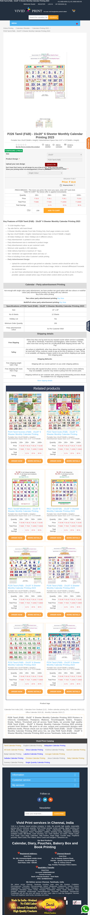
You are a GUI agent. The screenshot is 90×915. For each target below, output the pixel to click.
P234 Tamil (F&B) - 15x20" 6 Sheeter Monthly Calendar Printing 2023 (63, 663)
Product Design (12, 159)
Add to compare (59, 145)
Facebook (39, 799)
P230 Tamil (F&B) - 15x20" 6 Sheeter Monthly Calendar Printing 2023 (63, 587)
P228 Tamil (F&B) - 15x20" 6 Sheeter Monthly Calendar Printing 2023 (24, 587)
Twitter (45, 799)
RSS (50, 799)
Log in (50, 4)
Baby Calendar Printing (75, 758)
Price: (65, 182)
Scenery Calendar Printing (13, 762)
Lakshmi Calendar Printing (33, 754)
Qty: (29, 210)
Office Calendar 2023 (33, 712)
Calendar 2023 (75, 709)
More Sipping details (45, 381)
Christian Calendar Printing (35, 758)
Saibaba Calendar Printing (13, 758)
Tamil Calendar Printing (12, 745)
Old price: (67, 179)
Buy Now (60, 298)
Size (7, 154)
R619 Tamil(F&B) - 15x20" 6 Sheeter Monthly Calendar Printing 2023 (63, 510)
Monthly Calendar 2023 (53, 712)
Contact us (88, 143)
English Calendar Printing (32, 745)
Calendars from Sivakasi (33, 709)
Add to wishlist (48, 146)
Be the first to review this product (28, 147)
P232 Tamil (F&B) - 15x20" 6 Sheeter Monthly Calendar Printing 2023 (24, 663)
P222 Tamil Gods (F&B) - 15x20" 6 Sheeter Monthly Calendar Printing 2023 (62, 434)
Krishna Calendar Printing (54, 750)
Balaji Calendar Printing (12, 754)
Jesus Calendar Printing (56, 758)
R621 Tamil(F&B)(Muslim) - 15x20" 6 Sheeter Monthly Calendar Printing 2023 (24, 511)
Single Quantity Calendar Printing (38, 762)
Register (41, 4)
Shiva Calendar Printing (34, 750)
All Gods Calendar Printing (13, 750)
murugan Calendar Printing (55, 754)
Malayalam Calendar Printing (54, 745)
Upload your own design (15, 164)
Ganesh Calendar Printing (75, 750)
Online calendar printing (56, 709)
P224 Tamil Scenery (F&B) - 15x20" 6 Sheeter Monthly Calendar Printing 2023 (24, 434)
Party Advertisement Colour (56, 169)
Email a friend (70, 144)
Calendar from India (11, 709)
